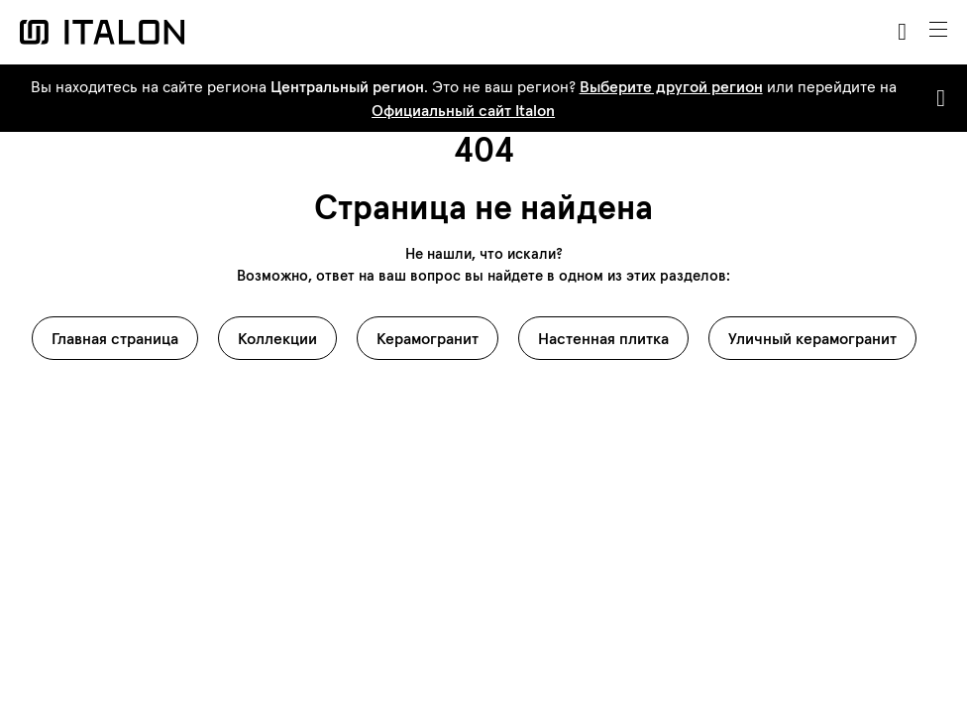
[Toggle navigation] (938, 30)
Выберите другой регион (671, 86)
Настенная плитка (603, 338)
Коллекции (277, 338)
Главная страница (115, 338)
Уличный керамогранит (812, 338)
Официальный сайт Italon (463, 110)
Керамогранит (427, 338)
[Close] (936, 98)
